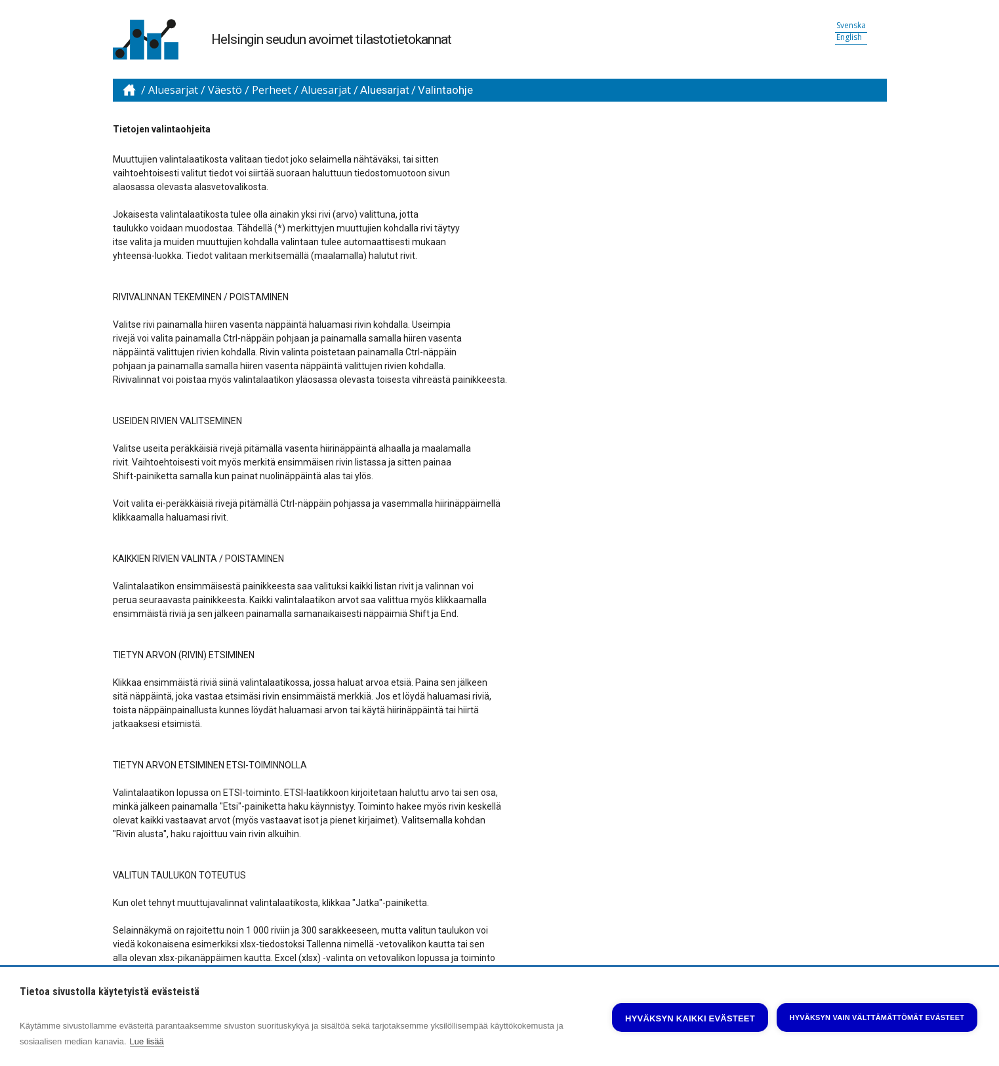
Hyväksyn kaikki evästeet (690, 1018)
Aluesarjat (173, 90)
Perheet (271, 90)
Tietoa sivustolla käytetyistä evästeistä (109, 992)
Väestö (225, 90)
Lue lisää (147, 1041)
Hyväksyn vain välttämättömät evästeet (877, 1017)
